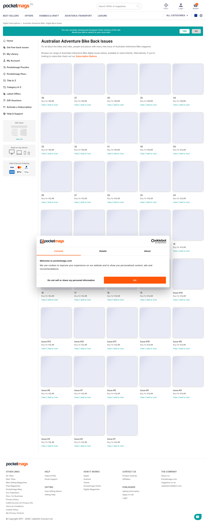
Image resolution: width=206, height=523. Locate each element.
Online (86, 482)
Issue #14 (178, 292)
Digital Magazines (92, 489)
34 (174, 98)
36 (108, 98)
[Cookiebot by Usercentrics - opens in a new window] (153, 241)
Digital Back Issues (54, 23)
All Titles (10, 476)
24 (174, 195)
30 (141, 146)
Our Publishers (12, 492)
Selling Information (130, 491)
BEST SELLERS (11, 15)
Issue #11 (111, 341)
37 (75, 98)
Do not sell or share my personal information (71, 280)
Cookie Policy (12, 509)
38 (42, 98)
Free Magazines (13, 486)
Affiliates (126, 479)
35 (141, 98)
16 (108, 292)
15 (141, 292)
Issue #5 (144, 390)
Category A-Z (12, 87)
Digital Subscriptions (11, 23)
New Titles (11, 479)
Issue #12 (79, 341)
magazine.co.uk (168, 482)
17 (75, 292)
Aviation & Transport (78, 15)
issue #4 (177, 390)
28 (42, 195)
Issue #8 (45, 390)
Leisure (102, 15)
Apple (86, 476)
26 (108, 195)
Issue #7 (78, 390)
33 (42, 146)
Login (124, 498)
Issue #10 (145, 341)
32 (75, 146)
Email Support (51, 479)
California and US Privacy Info (19, 503)
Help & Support (13, 113)
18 (42, 292)
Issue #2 (78, 439)
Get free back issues (16, 47)
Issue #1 (111, 439)
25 (141, 195)
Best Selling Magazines (16, 482)
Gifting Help (50, 494)
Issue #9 (177, 341)
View (43, 105)
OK (135, 280)
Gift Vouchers (12, 100)
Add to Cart (53, 105)
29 (174, 146)
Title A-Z (9, 80)
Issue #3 (45, 439)
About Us (165, 476)
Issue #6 (111, 390)
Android (87, 479)
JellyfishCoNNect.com (171, 486)
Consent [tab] (58, 251)
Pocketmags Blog (14, 489)
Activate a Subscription (17, 107)
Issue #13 (46, 341)
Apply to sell (127, 494)
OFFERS (29, 15)
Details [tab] (103, 251)
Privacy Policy (12, 499)
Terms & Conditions (15, 506)
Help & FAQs (50, 476)
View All (19, 139)
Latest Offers (12, 93)
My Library (10, 54)
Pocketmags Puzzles (16, 67)
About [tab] (147, 251)
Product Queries (129, 476)
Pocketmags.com (169, 479)
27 (75, 195)
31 (108, 146)
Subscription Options (86, 56)
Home (8, 40)
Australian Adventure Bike (33, 23)
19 (174, 244)
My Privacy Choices (15, 513)
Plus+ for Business (14, 496)
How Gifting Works (53, 491)
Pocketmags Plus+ (15, 74)
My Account (11, 60)
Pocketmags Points (92, 486)
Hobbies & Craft (49, 15)
